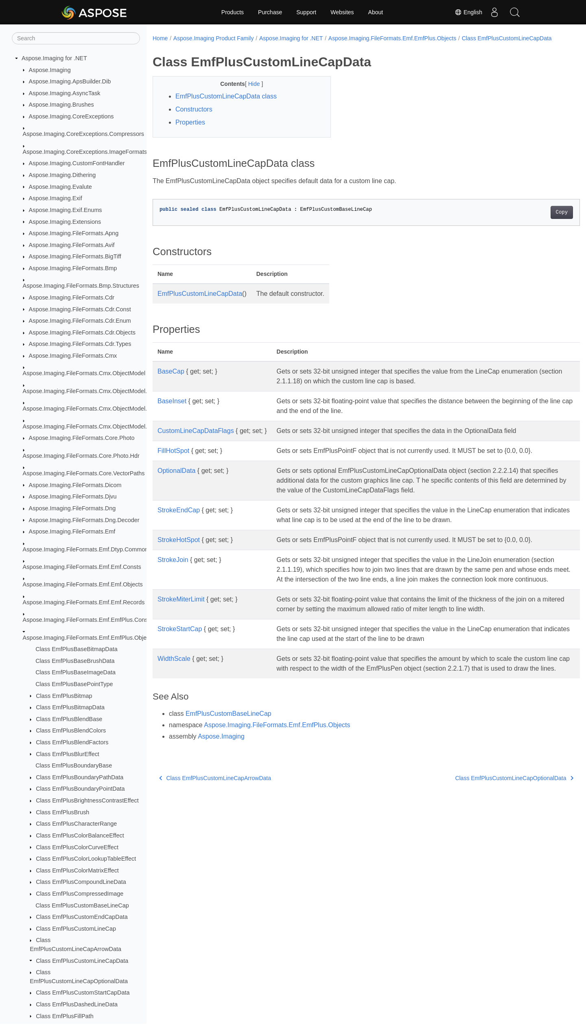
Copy (532, 221)
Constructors (193, 117)
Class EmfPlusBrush (62, 812)
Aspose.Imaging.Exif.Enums (65, 210)
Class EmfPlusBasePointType (74, 684)
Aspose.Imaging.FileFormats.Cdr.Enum (80, 320)
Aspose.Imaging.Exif (55, 198)
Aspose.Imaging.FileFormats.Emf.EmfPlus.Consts (88, 620)
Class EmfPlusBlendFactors (72, 742)
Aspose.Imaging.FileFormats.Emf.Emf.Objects (83, 584)
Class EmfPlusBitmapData (70, 707)
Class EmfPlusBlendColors (71, 730)
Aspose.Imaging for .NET (54, 58)
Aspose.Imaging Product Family (213, 38)
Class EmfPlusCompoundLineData (81, 882)
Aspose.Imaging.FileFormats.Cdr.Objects (82, 332)
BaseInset (171, 409)
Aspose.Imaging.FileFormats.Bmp (73, 268)
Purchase (270, 12)
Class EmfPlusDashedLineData (77, 1004)
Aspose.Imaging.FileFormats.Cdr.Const (80, 309)
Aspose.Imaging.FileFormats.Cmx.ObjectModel (84, 373)
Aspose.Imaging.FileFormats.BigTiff (75, 256)
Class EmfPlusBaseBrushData (74, 661)
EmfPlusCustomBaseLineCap (228, 741)
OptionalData (176, 479)
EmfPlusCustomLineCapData (199, 302)
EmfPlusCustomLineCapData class (226, 104)
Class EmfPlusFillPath (65, 1016)
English (468, 12)
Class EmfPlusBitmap (64, 696)
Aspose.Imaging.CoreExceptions (71, 116)
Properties (190, 130)
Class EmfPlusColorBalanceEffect (80, 835)
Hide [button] (249, 92)
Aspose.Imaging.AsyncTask (65, 93)
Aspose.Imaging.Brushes (61, 104)
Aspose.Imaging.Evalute (60, 187)
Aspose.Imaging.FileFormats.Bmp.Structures (81, 285)
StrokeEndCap (178, 518)
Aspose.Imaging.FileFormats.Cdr (71, 297)
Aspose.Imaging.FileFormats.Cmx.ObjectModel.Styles (93, 426)
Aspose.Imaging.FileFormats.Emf (72, 531)
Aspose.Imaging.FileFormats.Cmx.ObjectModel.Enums (94, 391)
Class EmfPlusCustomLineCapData (82, 961)
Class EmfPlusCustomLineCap (76, 928)
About (375, 12)
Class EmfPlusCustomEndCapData (82, 917)
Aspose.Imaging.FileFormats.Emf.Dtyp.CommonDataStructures (105, 549)
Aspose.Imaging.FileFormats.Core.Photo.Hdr (81, 456)
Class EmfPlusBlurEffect (67, 754)
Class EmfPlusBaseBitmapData (76, 649)
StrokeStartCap (179, 647)
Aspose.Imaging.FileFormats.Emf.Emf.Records (84, 602)
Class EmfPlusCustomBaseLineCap (82, 905)
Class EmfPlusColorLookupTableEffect (86, 858)
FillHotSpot (173, 459)
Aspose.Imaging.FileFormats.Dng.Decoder (84, 520)
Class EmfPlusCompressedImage (79, 893)
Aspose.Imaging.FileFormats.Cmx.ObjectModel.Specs (93, 408)
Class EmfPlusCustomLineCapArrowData (215, 806)
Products (232, 12)
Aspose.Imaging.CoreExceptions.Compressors (83, 134)
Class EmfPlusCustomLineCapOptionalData (485, 806)
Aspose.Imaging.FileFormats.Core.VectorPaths (84, 473)
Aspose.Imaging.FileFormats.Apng (74, 233)
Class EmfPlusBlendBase (69, 719)
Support (306, 12)
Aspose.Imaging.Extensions (65, 222)
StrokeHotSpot (178, 548)
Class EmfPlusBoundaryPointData (80, 788)
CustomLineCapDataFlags (195, 439)
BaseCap (170, 379)
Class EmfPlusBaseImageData (75, 672)
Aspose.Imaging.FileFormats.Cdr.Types (80, 344)
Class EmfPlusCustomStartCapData (82, 992)
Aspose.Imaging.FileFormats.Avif (72, 245)
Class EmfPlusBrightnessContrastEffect (87, 800)
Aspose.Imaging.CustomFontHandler (77, 163)
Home (160, 38)
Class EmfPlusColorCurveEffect (77, 847)
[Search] (76, 38)
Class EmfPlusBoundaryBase (73, 765)
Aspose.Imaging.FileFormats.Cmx (73, 355)
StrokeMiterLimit (181, 617)
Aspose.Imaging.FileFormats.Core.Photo (82, 438)
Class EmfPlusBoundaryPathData (79, 777)
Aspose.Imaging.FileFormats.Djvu (73, 496)
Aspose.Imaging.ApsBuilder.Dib (70, 81)
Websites (342, 12)
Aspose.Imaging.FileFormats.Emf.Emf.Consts (82, 567)
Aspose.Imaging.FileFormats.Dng (72, 508)
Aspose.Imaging (50, 70)
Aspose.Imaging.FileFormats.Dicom (75, 485)
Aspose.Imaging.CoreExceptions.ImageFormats (85, 152)
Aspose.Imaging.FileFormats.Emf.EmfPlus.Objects (88, 637)
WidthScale (173, 676)
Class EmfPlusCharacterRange (76, 823)
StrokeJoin (172, 568)
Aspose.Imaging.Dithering (62, 175)
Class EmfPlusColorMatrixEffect (77, 870)
